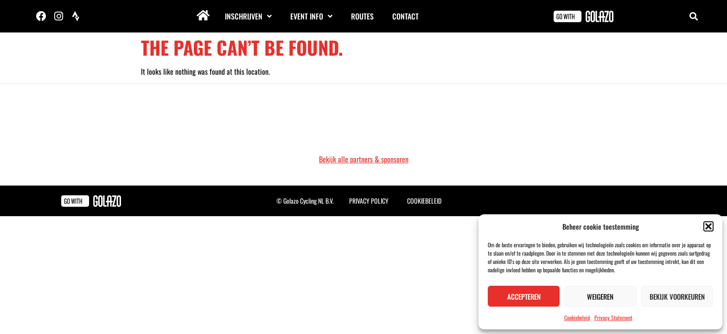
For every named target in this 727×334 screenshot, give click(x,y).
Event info (311, 16)
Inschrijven (248, 16)
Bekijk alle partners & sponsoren (363, 159)
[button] (708, 226)
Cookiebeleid (577, 317)
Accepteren (524, 296)
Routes (362, 16)
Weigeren (600, 296)
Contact (405, 16)
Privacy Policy (369, 201)
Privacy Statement (613, 317)
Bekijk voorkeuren (677, 296)
